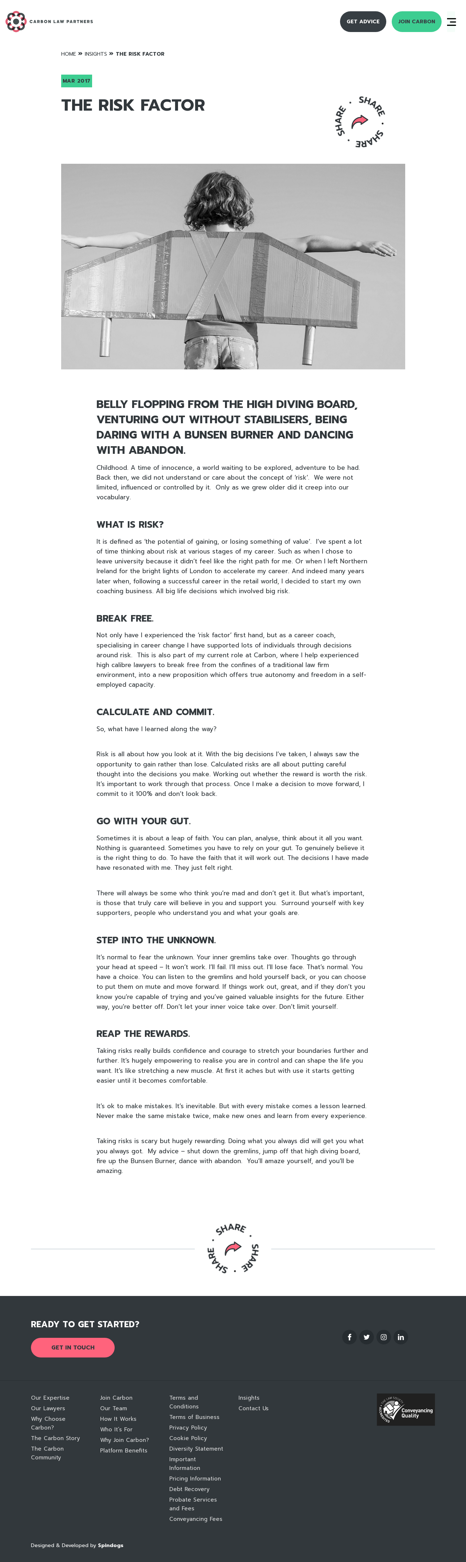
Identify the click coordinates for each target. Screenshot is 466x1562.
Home (68, 54)
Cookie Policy (188, 1438)
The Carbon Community (47, 1453)
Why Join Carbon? (124, 1440)
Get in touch (73, 1347)
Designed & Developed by (77, 1545)
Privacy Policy (188, 1428)
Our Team (113, 1408)
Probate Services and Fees (193, 1504)
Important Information (184, 1463)
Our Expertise (50, 1398)
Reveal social (360, 122)
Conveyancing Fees (195, 1519)
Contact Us (253, 1408)
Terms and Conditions (184, 1402)
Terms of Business (194, 1417)
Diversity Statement (196, 1449)
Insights (96, 54)
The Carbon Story (55, 1438)
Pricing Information (195, 1479)
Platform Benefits (123, 1451)
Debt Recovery (189, 1489)
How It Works (118, 1419)
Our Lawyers (48, 1408)
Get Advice (363, 21)
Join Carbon (416, 21)
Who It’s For (116, 1430)
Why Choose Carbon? (48, 1423)
